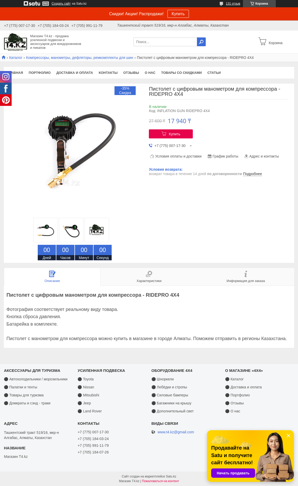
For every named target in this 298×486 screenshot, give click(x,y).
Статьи (214, 73)
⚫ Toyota (86, 379)
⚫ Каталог (234, 379)
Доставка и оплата (74, 73)
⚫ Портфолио (237, 395)
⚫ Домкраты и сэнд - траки (27, 403)
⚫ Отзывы (234, 403)
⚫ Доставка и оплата (243, 387)
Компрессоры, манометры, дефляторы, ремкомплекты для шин (79, 58)
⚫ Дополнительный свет (172, 411)
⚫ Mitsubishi (88, 395)
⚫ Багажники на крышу (171, 403)
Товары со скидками (181, 73)
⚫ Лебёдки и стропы (169, 387)
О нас (150, 73)
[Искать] (201, 41)
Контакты (108, 73)
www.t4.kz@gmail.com (176, 432)
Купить (178, 14)
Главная (15, 73)
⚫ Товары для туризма (24, 395)
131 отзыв (233, 3)
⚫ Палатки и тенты (20, 387)
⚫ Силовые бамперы (169, 395)
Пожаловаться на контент (160, 481)
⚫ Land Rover (90, 411)
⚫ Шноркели (162, 379)
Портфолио (40, 73)
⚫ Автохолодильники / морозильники (35, 379)
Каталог (15, 58)
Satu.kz (171, 476)
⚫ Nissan (86, 387)
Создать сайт (61, 3)
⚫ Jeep (84, 403)
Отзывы (131, 73)
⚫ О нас (232, 411)
